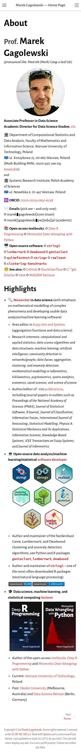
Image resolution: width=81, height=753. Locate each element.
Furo (73, 734)
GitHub (31, 269)
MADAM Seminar (42, 275)
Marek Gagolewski (31, 729)
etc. (73, 127)
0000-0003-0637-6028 (37, 200)
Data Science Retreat (48, 694)
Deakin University (33, 688)
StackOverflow (52, 269)
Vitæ (22, 275)
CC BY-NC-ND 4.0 (21, 734)
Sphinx (47, 734)
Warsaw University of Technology (49, 676)
